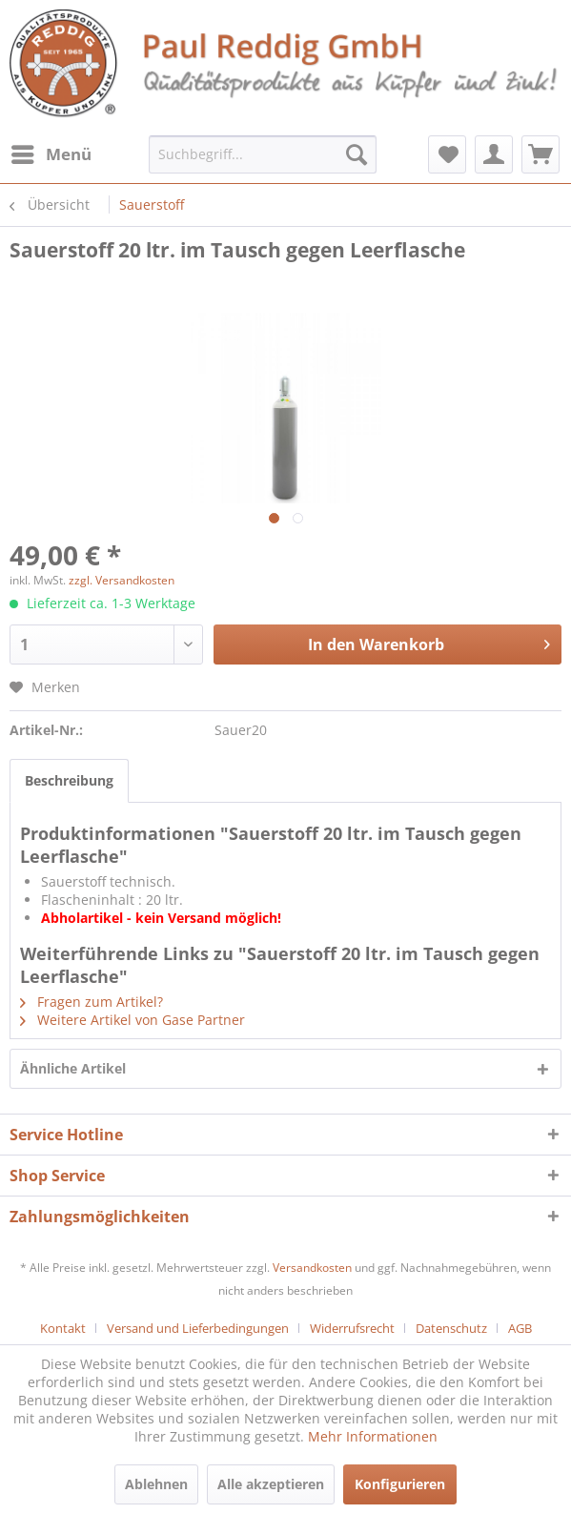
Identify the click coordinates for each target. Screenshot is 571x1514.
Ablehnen (156, 1484)
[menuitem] (50, 154)
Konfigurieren (400, 1484)
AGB (520, 1328)
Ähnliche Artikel (73, 1068)
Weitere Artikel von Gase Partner (132, 1020)
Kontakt (63, 1328)
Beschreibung (69, 780)
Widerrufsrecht (352, 1328)
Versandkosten (312, 1267)
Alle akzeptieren (270, 1484)
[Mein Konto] (494, 154)
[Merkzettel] (447, 154)
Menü (51, 152)
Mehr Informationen (373, 1436)
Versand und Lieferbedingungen (198, 1328)
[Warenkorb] (540, 154)
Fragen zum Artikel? (91, 1001)
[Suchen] (356, 154)
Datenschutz (451, 1328)
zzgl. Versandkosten (121, 580)
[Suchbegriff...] (263, 154)
